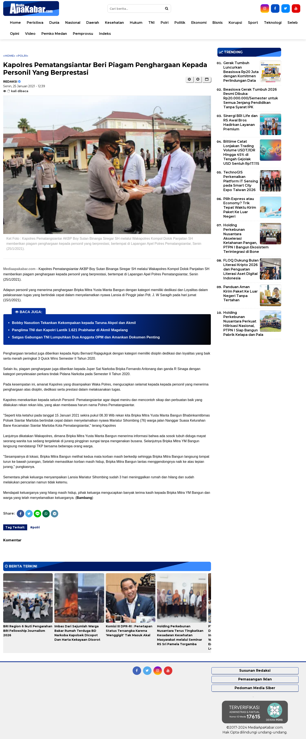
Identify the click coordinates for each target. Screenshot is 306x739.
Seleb (293, 23)
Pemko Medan (54, 34)
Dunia (54, 23)
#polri (35, 527)
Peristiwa (35, 23)
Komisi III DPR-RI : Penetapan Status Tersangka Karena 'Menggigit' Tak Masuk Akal (129, 630)
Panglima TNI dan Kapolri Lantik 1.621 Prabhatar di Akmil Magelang (70, 330)
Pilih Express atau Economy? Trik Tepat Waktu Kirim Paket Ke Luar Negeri (239, 207)
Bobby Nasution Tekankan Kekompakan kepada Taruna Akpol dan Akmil (74, 323)
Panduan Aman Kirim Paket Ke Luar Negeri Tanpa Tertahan (240, 293)
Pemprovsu (83, 34)
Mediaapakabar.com (19, 269)
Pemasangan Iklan (255, 679)
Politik (179, 23)
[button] (206, 79)
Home (15, 23)
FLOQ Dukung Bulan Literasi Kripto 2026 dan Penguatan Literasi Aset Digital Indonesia (241, 269)
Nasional (72, 23)
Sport (253, 23)
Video (30, 34)
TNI (151, 23)
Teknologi (273, 23)
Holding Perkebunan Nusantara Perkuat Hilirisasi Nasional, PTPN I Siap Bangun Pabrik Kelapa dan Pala (243, 324)
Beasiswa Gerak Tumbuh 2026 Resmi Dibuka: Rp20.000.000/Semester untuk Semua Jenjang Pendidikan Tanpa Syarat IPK (250, 98)
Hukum (136, 23)
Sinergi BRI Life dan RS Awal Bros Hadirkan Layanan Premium (240, 122)
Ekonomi (199, 23)
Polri (165, 23)
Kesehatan (114, 23)
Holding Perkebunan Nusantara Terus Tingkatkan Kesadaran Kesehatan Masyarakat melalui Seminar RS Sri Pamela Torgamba (180, 635)
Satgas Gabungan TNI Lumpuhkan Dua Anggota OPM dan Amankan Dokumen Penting (86, 337)
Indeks (105, 34)
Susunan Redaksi (255, 671)
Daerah (92, 23)
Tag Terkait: (15, 527)
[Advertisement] (249, 372)
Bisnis (217, 23)
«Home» (9, 55)
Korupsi (235, 23)
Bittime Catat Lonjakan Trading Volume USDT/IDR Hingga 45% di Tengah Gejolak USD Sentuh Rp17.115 (241, 152)
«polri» (22, 55)
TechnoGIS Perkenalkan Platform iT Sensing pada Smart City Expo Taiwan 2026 (240, 181)
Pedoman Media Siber (255, 688)
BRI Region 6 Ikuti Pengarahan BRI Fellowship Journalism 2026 (27, 630)
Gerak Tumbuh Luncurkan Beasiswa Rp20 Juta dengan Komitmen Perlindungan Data (241, 72)
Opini (14, 34)
